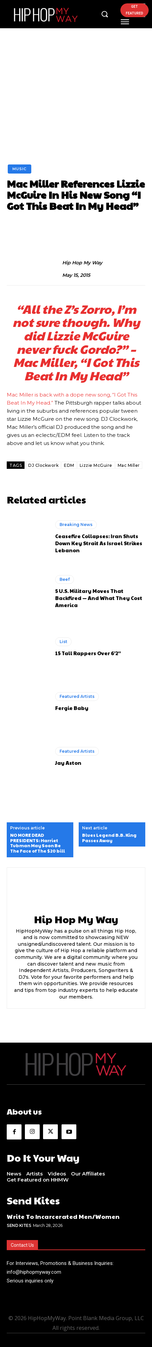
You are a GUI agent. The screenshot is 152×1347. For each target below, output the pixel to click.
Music (19, 169)
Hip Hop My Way (82, 263)
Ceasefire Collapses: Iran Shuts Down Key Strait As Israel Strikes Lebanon (98, 543)
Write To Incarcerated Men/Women (63, 1216)
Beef (65, 579)
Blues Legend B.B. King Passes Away (109, 838)
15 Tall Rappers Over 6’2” (88, 653)
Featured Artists (77, 696)
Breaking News (76, 524)
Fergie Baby (71, 707)
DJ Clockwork (43, 465)
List (63, 641)
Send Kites (19, 1225)
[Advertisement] (76, 106)
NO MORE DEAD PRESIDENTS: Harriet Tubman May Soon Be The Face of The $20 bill (37, 843)
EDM (69, 465)
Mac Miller (129, 465)
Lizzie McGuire (96, 465)
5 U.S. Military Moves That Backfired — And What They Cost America (98, 597)
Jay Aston (68, 762)
